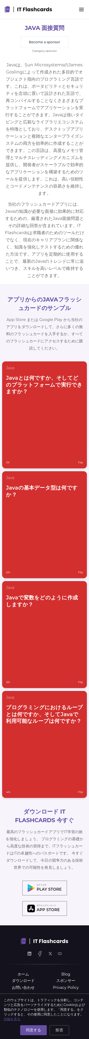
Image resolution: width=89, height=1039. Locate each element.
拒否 (59, 1030)
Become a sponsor (44, 42)
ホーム (23, 974)
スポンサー (65, 980)
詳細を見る (12, 1019)
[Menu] (81, 9)
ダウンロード (23, 980)
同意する (33, 1030)
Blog (65, 974)
